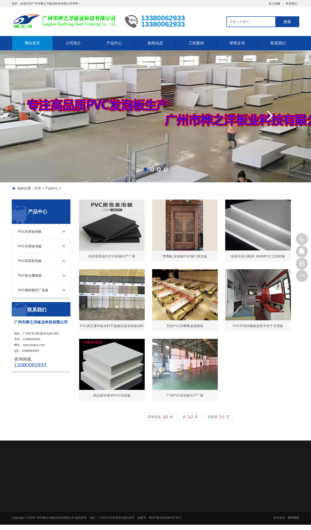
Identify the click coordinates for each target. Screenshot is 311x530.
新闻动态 (155, 43)
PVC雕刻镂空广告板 (33, 290)
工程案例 (196, 43)
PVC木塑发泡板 (30, 246)
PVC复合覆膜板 (30, 275)
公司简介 (73, 43)
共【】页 (190, 417)
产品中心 (114, 43)
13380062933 (302, 239)
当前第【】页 (218, 417)
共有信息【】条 (160, 417)
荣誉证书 (237, 43)
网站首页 (32, 43)
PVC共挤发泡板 (30, 231)
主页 (37, 188)
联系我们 (291, 3)
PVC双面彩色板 (30, 261)
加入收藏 (274, 3)
